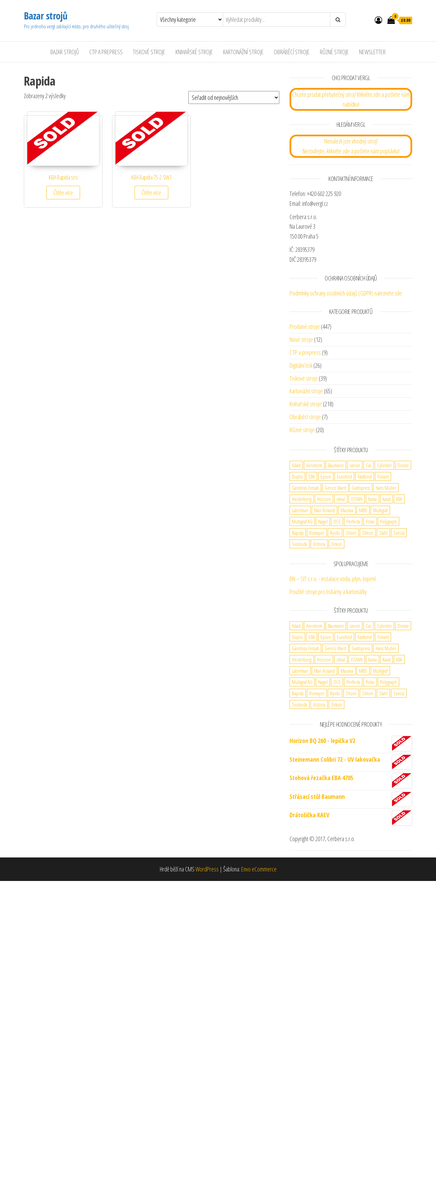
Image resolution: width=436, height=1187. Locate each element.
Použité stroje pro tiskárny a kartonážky (328, 592)
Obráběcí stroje (292, 52)
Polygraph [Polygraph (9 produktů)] (388, 521)
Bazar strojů (45, 15)
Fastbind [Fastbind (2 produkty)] (365, 476)
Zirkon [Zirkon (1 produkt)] (336, 544)
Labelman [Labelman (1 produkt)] (300, 510)
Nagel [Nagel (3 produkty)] (323, 521)
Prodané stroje (305, 326)
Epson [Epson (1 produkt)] (326, 476)
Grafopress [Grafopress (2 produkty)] (361, 487)
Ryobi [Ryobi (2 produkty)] (335, 532)
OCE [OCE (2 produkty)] (337, 521)
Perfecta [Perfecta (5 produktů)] (353, 521)
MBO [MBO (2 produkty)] (363, 510)
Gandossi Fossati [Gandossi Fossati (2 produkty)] (305, 487)
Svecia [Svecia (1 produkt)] (398, 532)
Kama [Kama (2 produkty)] (372, 499)
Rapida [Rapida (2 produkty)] (297, 532)
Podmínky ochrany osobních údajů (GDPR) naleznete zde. (346, 293)
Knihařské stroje (194, 52)
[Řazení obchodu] (233, 97)
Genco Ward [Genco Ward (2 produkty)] (335, 487)
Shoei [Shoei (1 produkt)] (351, 532)
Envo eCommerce (259, 869)
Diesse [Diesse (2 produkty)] (403, 465)
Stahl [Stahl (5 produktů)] (383, 532)
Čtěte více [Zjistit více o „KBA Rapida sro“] (63, 192)
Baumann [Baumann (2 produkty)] (336, 465)
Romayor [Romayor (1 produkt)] (316, 532)
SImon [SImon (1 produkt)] (367, 532)
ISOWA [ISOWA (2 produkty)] (356, 499)
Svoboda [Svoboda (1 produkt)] (299, 544)
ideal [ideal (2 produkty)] (341, 499)
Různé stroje (334, 52)
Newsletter (372, 52)
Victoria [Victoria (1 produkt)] (319, 544)
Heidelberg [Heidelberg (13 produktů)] (301, 499)
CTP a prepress (305, 352)
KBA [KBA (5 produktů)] (399, 499)
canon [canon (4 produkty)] (354, 465)
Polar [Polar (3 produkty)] (370, 521)
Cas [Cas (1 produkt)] (368, 465)
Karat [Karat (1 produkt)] (386, 499)
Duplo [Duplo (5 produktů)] (297, 476)
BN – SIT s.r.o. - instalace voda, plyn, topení (333, 579)
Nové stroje (301, 339)
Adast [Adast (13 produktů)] (296, 465)
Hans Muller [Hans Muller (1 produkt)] (386, 487)
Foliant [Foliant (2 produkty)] (383, 476)
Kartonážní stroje (243, 52)
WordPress (207, 869)
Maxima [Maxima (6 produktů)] (347, 510)
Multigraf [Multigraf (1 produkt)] (380, 510)
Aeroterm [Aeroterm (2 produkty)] (314, 465)
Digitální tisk (301, 365)
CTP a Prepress (106, 52)
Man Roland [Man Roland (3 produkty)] (324, 510)
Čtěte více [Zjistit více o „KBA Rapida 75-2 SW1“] (151, 192)
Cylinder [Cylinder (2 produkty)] (384, 465)
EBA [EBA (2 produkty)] (312, 476)
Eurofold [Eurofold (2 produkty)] (344, 476)
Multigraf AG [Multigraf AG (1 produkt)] (302, 521)
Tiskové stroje (149, 52)
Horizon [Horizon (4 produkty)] (324, 499)
